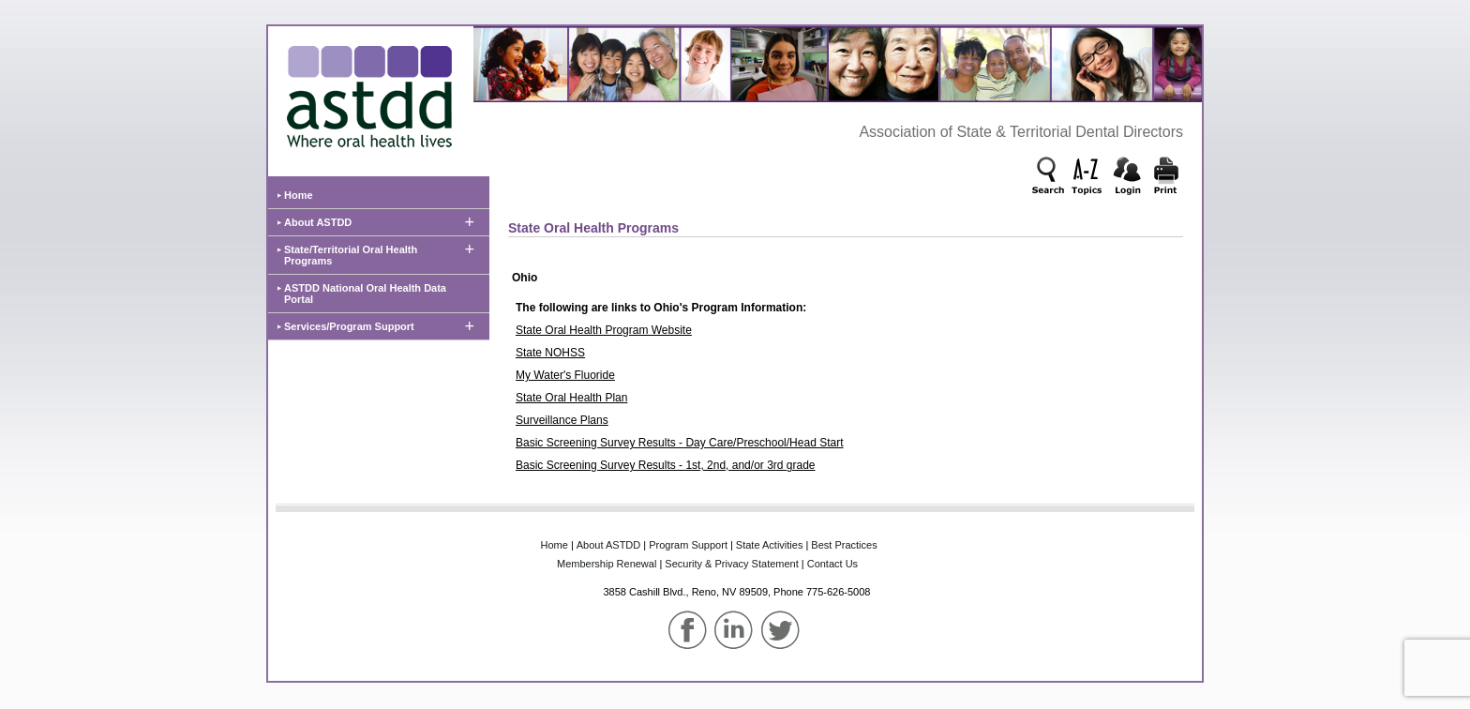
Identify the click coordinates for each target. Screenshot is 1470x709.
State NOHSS (550, 352)
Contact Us (832, 563)
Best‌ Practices (844, 545)
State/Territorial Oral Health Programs (350, 255)
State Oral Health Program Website (604, 330)
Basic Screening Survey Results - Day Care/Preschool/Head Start (679, 442)
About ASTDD (318, 222)
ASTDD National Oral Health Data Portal (365, 293)
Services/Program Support (349, 326)
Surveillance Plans (562, 420)
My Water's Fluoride (565, 375)
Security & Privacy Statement (731, 563)
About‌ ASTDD (608, 545)
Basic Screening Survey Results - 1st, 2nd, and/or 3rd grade (666, 465)
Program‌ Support (688, 545)
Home (298, 195)
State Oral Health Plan (571, 397)
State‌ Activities (769, 545)
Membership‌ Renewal (606, 563)
